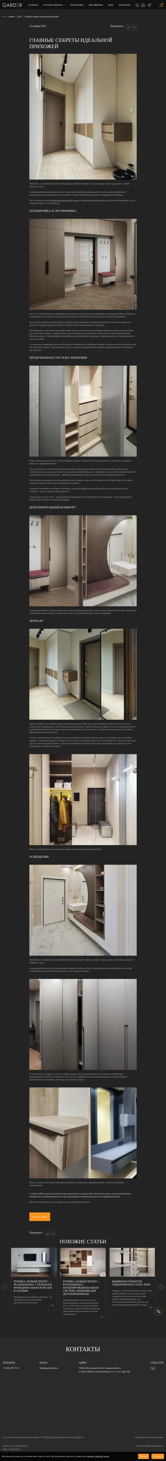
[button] (160, 1322)
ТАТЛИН (46, 1437)
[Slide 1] (33, 1279)
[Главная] (12, 5)
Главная (33, 5)
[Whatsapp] (143, 5)
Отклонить (158, 1456)
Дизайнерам (96, 5)
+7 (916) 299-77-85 (11, 1368)
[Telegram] (149, 5)
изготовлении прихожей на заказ (63, 200)
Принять (143, 1456)
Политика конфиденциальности (149, 1446)
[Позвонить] (137, 5)
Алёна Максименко (154, 1437)
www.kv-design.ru (75, 1437)
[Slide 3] (132, 1280)
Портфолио (76, 5)
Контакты (124, 5)
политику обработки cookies (98, 1456)
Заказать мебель (40, 1217)
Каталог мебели (52, 5)
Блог (110, 5)
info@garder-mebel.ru (49, 1368)
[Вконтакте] (153, 1368)
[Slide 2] (83, 1284)
